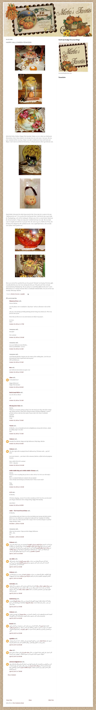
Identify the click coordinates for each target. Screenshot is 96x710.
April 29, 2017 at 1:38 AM (15, 593)
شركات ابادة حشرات (34, 665)
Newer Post (9, 700)
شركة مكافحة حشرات (25, 667)
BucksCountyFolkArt (14, 392)
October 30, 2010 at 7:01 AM (16, 400)
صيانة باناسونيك (29, 602)
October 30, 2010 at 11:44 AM (16, 487)
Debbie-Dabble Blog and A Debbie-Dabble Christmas (22, 470)
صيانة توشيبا (23, 614)
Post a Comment (12, 675)
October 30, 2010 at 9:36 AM (16, 443)
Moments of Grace (14, 301)
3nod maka (12, 583)
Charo (11, 377)
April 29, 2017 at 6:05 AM (15, 644)
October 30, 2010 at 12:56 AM (16, 337)
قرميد (41, 626)
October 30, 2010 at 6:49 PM (16, 505)
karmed (11, 623)
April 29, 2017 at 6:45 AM (15, 656)
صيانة (10, 650)
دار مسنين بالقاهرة (23, 562)
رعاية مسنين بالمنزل (24, 561)
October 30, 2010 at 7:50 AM (16, 420)
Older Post (51, 700)
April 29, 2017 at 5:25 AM (15, 633)
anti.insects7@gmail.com (15, 661)
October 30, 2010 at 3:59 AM (16, 372)
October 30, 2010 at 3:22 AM (16, 349)
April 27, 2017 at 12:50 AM (15, 553)
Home (30, 700)
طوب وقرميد (24, 629)
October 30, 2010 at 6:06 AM (16, 387)
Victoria (11, 425)
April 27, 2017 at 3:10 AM (15, 566)
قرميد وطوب (12, 627)
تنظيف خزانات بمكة (24, 589)
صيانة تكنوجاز (17, 601)
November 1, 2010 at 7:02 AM (16, 523)
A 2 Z (10, 492)
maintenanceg (12, 598)
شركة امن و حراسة (25, 576)
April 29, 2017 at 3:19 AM (15, 606)
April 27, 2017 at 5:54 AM (15, 578)
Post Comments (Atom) (18, 703)
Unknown (11, 439)
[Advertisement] (30, 687)
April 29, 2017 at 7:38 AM (15, 671)
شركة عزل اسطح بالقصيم (42, 548)
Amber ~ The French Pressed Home (18, 510)
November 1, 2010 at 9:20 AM (16, 537)
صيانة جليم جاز (25, 652)
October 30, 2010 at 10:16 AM (16, 465)
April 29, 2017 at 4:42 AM (15, 618)
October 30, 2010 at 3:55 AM (16, 362)
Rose (10, 367)
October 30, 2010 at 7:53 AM (16, 433)
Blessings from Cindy (14, 405)
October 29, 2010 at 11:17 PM (16, 324)
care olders (12, 559)
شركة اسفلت (42, 640)
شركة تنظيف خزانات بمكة (42, 586)
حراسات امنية (26, 574)
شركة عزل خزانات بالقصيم (33, 546)
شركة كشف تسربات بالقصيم (35, 544)
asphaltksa (12, 638)
